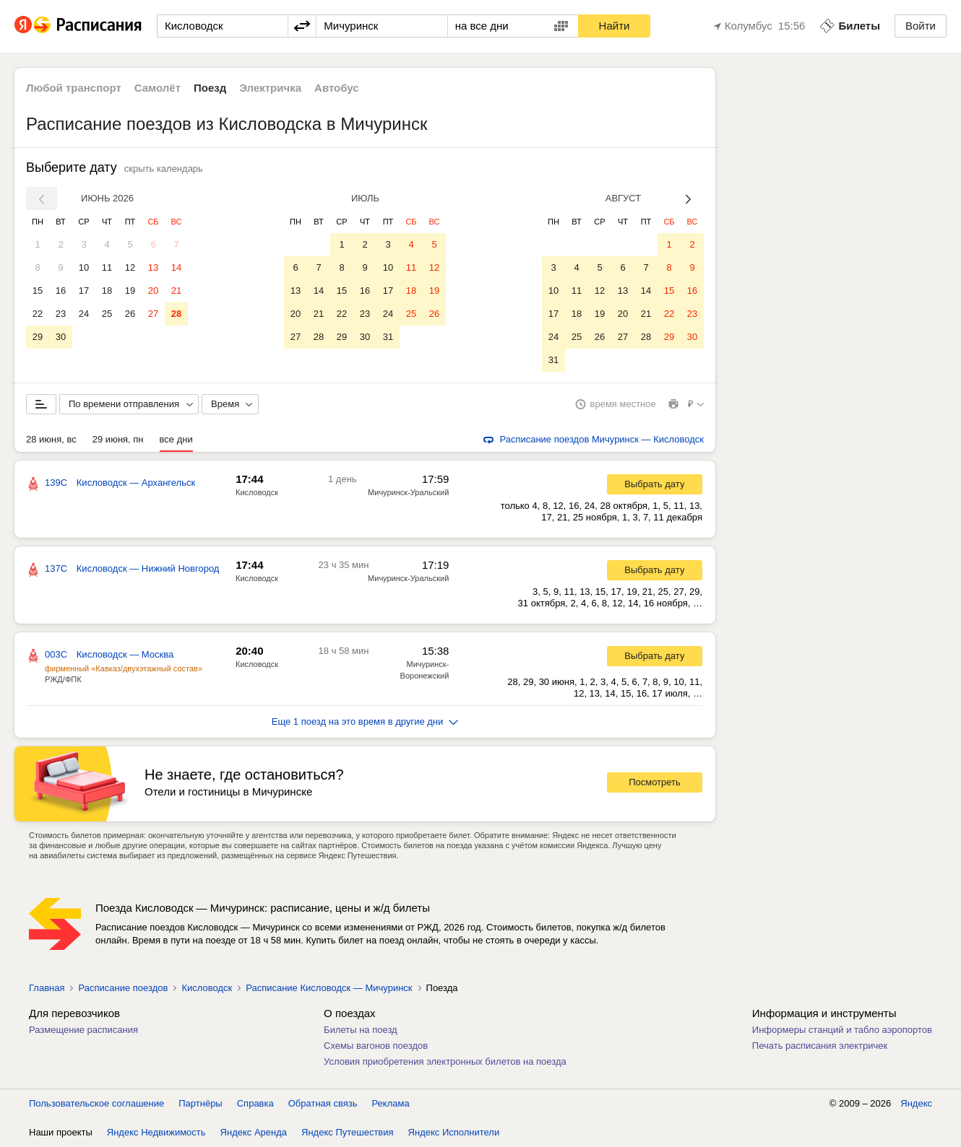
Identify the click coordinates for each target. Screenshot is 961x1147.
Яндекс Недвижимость (156, 1132)
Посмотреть (655, 782)
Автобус (336, 88)
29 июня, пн (118, 439)
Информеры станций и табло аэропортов (842, 1029)
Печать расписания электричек (819, 1045)
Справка (255, 1103)
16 (61, 290)
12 (130, 267)
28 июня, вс (51, 439)
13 (153, 267)
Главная (46, 987)
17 (84, 290)
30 (61, 336)
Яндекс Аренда (253, 1132)
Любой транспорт (73, 88)
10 (84, 267)
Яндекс (916, 1103)
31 (388, 336)
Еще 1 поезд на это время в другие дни (365, 721)
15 (38, 290)
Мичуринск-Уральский (408, 492)
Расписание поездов (123, 987)
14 (176, 267)
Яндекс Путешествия (347, 1132)
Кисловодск (257, 492)
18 (107, 290)
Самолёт (157, 88)
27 (153, 313)
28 (176, 313)
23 (61, 313)
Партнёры (200, 1103)
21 (176, 290)
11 (107, 267)
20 (153, 290)
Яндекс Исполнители (454, 1132)
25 (107, 313)
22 (38, 313)
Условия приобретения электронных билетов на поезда (445, 1061)
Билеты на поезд (360, 1029)
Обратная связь (323, 1103)
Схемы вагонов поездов (376, 1045)
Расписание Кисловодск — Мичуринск (329, 987)
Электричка (270, 88)
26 (130, 313)
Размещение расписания (83, 1029)
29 (38, 336)
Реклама (391, 1103)
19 (130, 290)
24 (84, 313)
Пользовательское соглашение (96, 1103)
